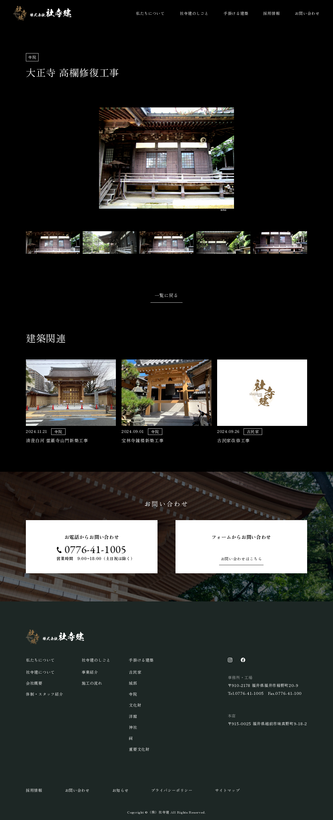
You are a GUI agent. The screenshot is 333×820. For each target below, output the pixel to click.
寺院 (133, 694)
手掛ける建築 (236, 13)
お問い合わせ (307, 13)
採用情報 (271, 13)
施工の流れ (92, 683)
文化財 (135, 705)
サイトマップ (227, 790)
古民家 (135, 672)
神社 (133, 727)
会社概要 (34, 683)
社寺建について (40, 672)
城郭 (133, 683)
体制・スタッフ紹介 (44, 694)
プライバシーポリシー (171, 790)
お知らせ (120, 790)
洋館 (133, 716)
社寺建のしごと (194, 13)
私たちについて (150, 13)
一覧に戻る (166, 295)
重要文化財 (139, 749)
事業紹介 (90, 672)
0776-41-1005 (95, 549)
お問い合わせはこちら (241, 558)
